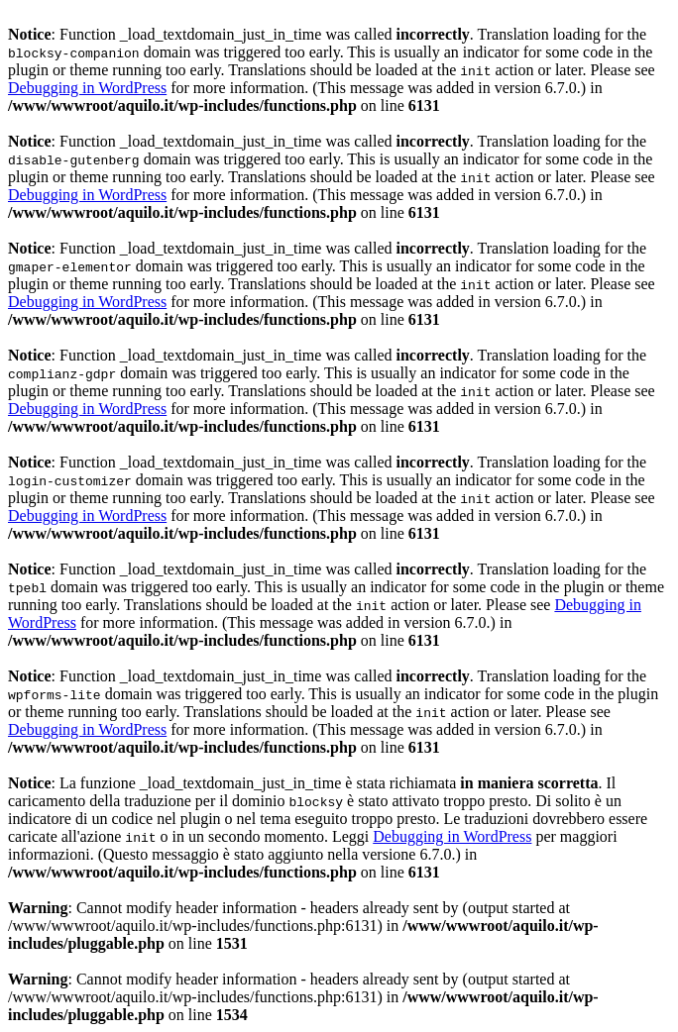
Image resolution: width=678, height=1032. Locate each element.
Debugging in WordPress (87, 87)
